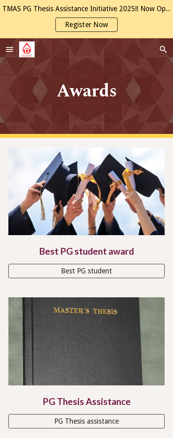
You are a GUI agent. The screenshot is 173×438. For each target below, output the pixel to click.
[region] (86, 19)
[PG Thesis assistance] (86, 421)
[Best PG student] (86, 270)
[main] (86, 88)
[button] (9, 49)
